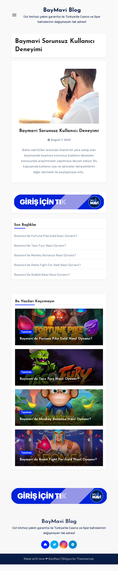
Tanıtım (26, 338)
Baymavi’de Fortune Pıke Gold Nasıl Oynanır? (45, 242)
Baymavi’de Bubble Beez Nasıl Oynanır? (42, 281)
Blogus (67, 565)
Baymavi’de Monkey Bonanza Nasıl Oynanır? (45, 262)
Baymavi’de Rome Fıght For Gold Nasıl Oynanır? (47, 271)
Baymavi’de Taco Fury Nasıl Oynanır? (40, 252)
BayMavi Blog (62, 10)
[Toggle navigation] (14, 15)
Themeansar (85, 565)
